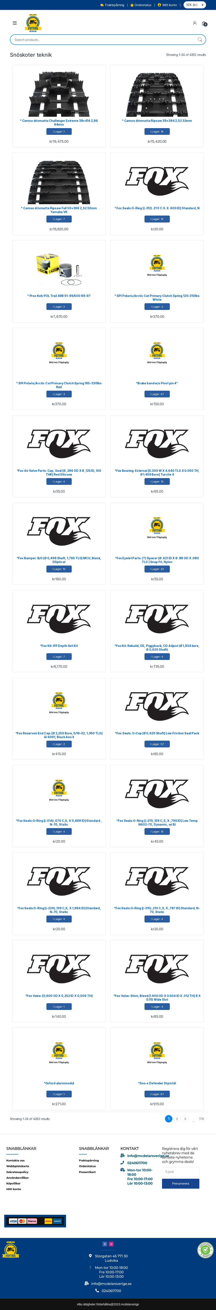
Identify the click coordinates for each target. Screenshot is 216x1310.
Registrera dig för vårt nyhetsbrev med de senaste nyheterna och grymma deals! (180, 1155)
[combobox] (102, 39)
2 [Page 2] (177, 1119)
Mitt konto (167, 5)
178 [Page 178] (201, 1119)
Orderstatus (141, 5)
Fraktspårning (112, 5)
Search (200, 39)
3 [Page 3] (185, 1119)
